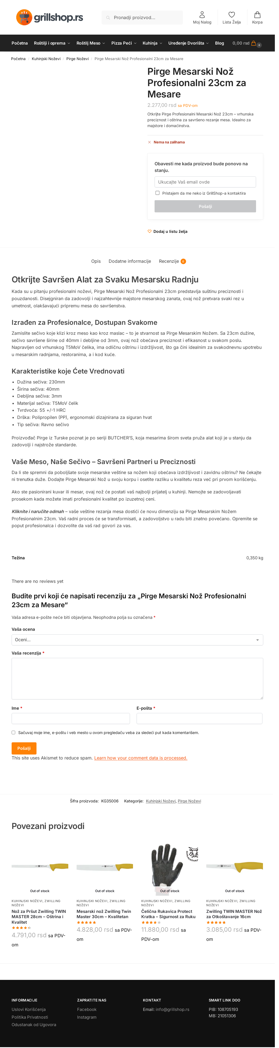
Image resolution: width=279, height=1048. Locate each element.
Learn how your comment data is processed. (140, 758)
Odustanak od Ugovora (34, 1024)
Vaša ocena (23, 629)
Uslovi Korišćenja (29, 1009)
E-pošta (146, 708)
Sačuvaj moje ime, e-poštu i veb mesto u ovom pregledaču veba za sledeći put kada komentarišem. (108, 732)
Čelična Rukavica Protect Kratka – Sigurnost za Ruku (168, 914)
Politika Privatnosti (30, 1017)
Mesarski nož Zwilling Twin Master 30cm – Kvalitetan (104, 914)
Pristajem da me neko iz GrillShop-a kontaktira (201, 193)
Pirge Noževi (77, 58)
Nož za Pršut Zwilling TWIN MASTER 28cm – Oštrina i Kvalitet (39, 917)
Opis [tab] (96, 261)
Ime (17, 708)
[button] (248, 43)
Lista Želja (232, 17)
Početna (18, 58)
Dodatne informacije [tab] (130, 261)
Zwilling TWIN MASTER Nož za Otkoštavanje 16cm (234, 914)
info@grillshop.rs (172, 1009)
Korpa (257, 17)
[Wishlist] (167, 231)
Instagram (87, 1017)
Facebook (87, 1009)
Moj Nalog (202, 17)
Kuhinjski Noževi (46, 58)
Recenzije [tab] (172, 261)
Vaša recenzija (28, 653)
